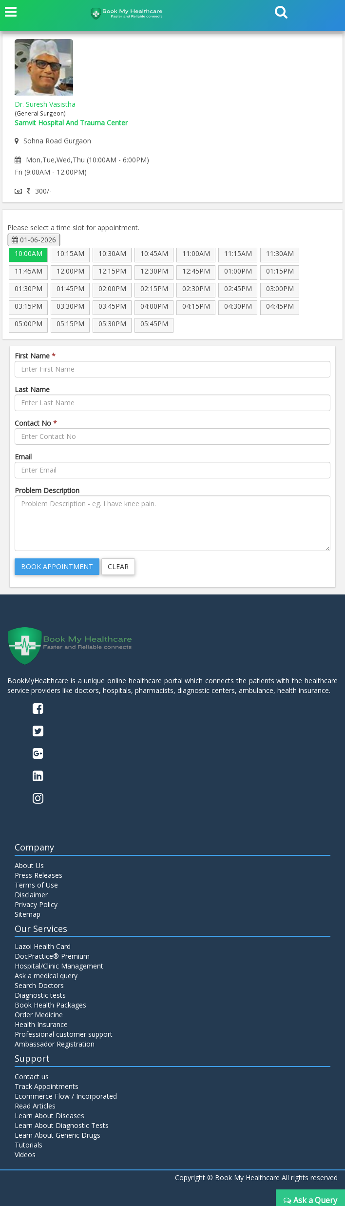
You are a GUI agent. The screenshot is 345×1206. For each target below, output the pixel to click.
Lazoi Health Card (43, 946)
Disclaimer (31, 894)
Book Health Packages (50, 1004)
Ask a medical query (46, 975)
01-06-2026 (34, 239)
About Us (29, 865)
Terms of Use (36, 885)
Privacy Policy (36, 904)
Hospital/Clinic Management (59, 965)
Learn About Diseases (49, 1115)
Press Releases (38, 875)
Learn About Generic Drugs (57, 1135)
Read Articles (35, 1105)
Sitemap (27, 914)
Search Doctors (39, 985)
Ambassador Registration (55, 1043)
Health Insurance (41, 1024)
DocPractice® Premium (52, 956)
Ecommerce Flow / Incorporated (66, 1096)
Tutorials (28, 1144)
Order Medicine (39, 1014)
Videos (25, 1154)
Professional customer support (64, 1034)
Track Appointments (46, 1086)
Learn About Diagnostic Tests (62, 1125)
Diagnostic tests (40, 995)
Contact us (32, 1076)
